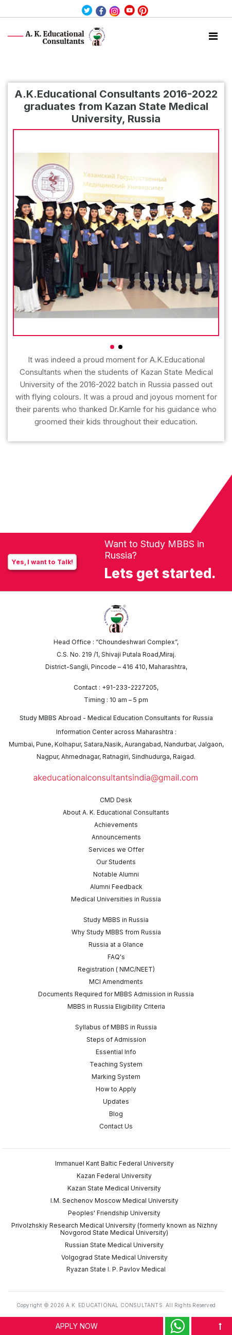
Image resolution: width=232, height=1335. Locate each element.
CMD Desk (116, 800)
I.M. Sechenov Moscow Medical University (114, 1200)
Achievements (116, 825)
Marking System (116, 1076)
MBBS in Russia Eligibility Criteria (116, 1006)
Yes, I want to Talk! (42, 562)
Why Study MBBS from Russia (116, 932)
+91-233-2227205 (129, 687)
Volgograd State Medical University (114, 1257)
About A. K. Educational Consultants (116, 812)
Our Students (116, 862)
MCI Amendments (116, 982)
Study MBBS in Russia (116, 920)
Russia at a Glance (116, 944)
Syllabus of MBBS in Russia (116, 1027)
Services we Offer (116, 849)
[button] (112, 347)
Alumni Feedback (116, 887)
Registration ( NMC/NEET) (116, 969)
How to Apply (116, 1089)
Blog (116, 1114)
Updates (116, 1101)
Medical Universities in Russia (116, 899)
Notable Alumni (116, 874)
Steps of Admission (116, 1039)
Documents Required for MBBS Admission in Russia (116, 994)
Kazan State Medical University (114, 1188)
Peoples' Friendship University (114, 1213)
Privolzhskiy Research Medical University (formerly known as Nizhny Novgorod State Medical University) (114, 1228)
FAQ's (116, 957)
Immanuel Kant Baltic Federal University (114, 1163)
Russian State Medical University (114, 1245)
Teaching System (116, 1064)
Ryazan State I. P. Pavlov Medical (116, 1269)
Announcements (116, 837)
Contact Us (116, 1126)
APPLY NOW (77, 1326)
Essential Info (116, 1052)
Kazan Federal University (114, 1176)
